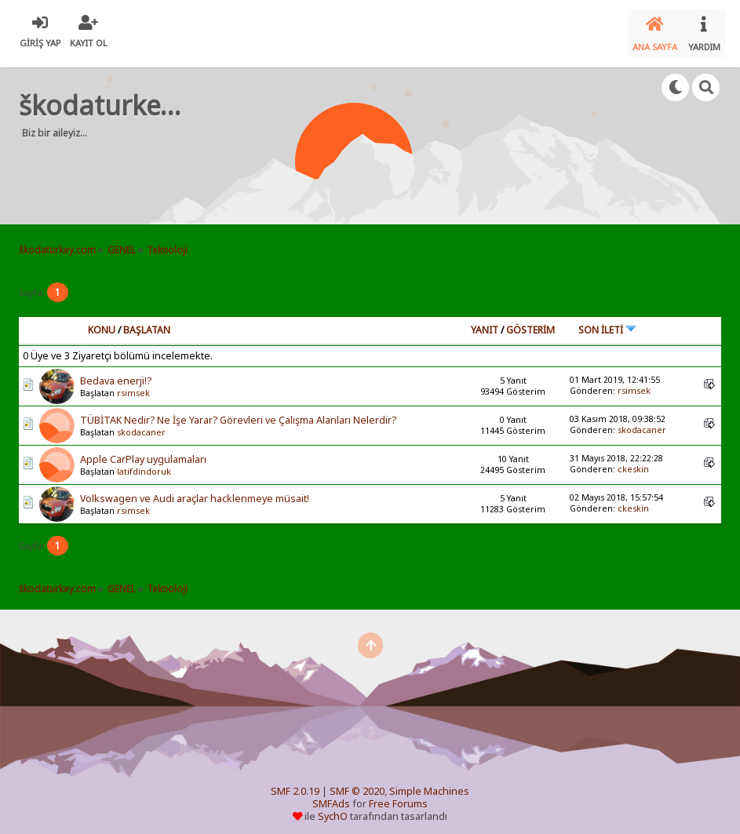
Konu (101, 320)
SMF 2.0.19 (295, 782)
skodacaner (141, 423)
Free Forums (398, 795)
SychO (333, 807)
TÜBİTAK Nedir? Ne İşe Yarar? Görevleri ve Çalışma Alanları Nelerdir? (238, 411)
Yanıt (484, 320)
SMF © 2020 (357, 782)
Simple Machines (429, 782)
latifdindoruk (144, 462)
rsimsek (133, 384)
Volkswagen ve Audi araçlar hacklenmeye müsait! (194, 490)
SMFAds (331, 795)
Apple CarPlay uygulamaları (143, 450)
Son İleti (607, 320)
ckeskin (633, 460)
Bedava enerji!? (115, 372)
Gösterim (530, 320)
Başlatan (146, 320)
